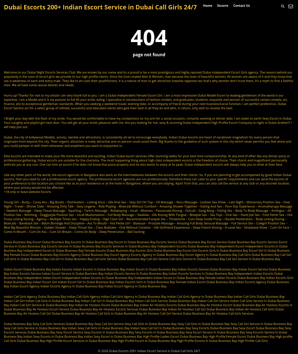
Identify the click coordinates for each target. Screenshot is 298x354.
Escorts (222, 5)
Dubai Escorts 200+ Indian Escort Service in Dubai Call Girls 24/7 (100, 7)
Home (207, 5)
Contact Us (241, 5)
